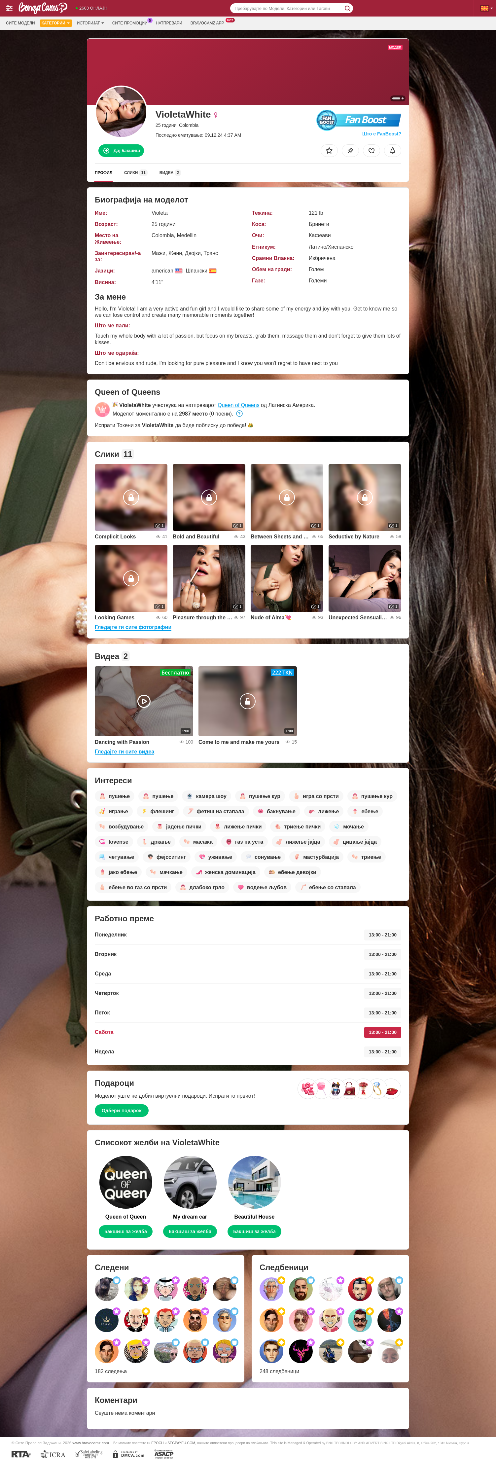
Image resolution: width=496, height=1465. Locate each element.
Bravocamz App (209, 22)
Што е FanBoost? (381, 133)
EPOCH (157, 1443)
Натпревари (169, 23)
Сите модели (20, 23)
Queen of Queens (238, 405)
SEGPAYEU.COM (181, 1443)
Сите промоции (131, 22)
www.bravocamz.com (91, 1443)
